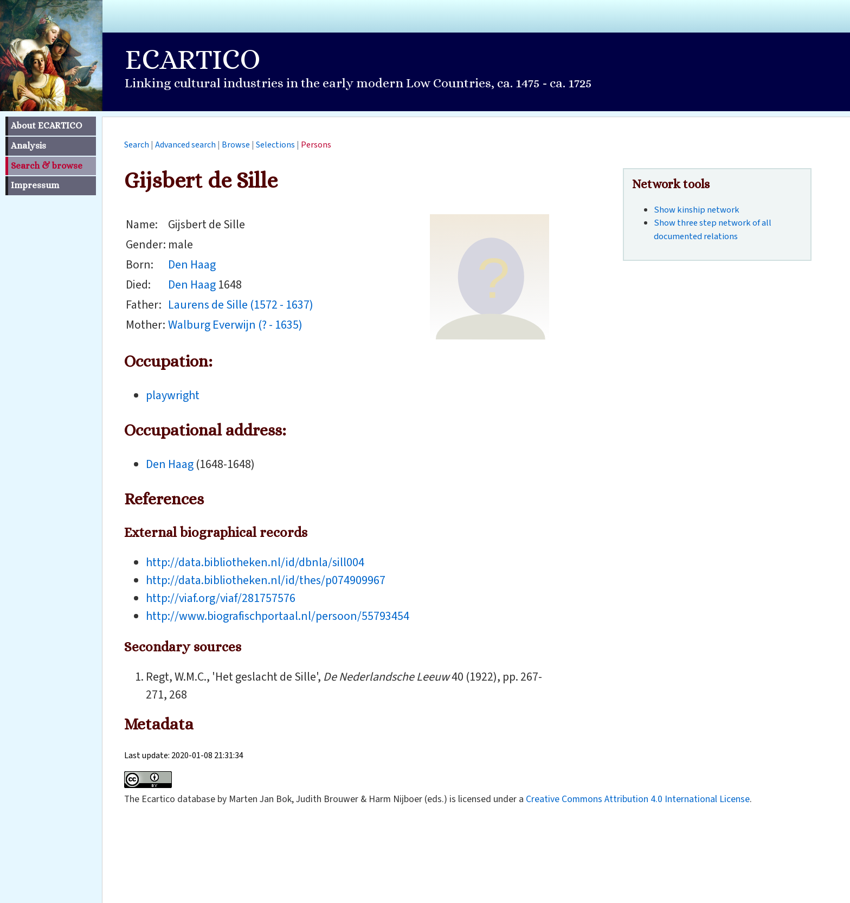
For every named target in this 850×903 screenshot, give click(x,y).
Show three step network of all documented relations (712, 229)
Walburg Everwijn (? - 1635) (235, 325)
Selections (275, 145)
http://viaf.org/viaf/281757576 (220, 598)
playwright (172, 395)
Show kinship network (696, 209)
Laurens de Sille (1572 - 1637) (240, 304)
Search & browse (46, 166)
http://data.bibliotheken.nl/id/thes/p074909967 (265, 580)
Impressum (35, 185)
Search (136, 145)
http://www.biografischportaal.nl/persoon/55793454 (277, 616)
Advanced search (185, 145)
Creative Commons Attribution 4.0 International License (638, 799)
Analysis (28, 145)
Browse (236, 145)
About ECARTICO (46, 125)
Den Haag (192, 264)
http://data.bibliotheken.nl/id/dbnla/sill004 (255, 562)
